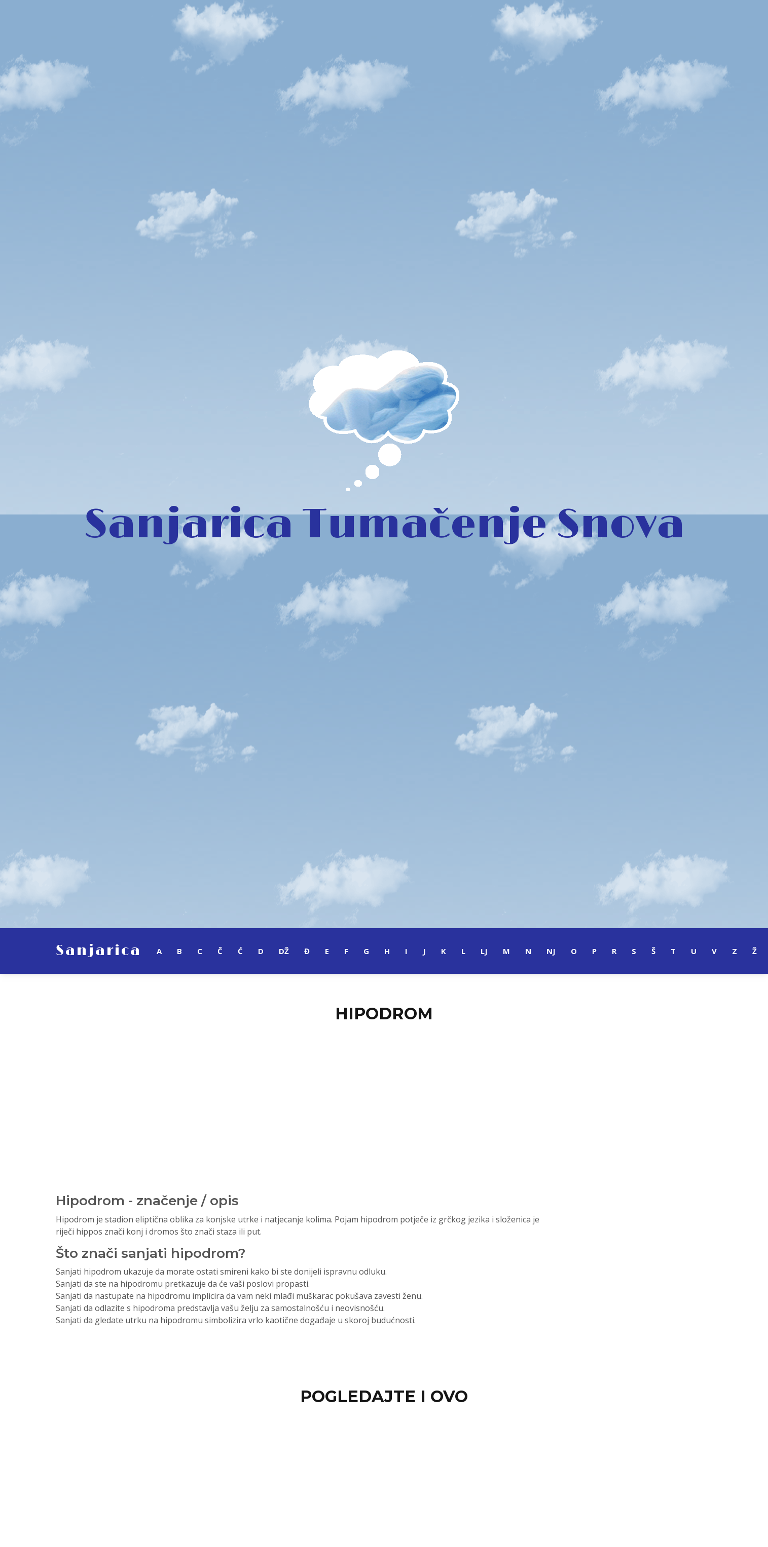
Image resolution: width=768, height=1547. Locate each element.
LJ (484, 951)
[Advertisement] (384, 1102)
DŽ (284, 951)
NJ (551, 951)
